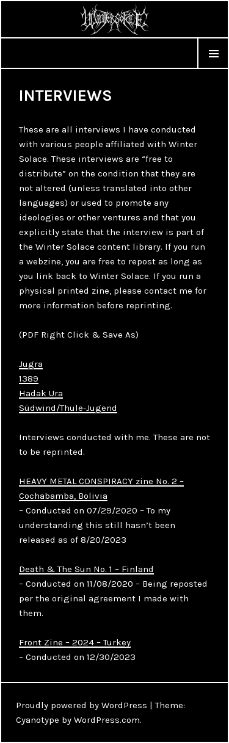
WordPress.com (107, 719)
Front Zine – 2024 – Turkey (75, 642)
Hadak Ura (41, 393)
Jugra (31, 363)
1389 (28, 378)
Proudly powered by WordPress (81, 705)
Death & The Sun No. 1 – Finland (86, 569)
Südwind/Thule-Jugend (68, 407)
